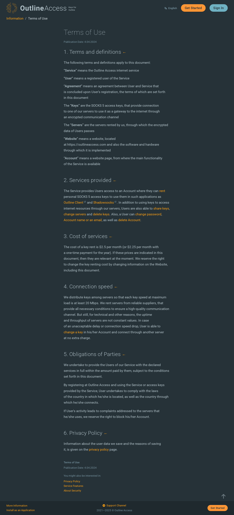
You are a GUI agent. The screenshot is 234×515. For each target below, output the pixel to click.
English (170, 8)
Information (15, 18)
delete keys (101, 214)
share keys (161, 208)
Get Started (193, 8)
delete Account (129, 220)
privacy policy (99, 449)
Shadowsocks (103, 202)
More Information (16, 505)
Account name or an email (83, 220)
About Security (72, 490)
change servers (75, 214)
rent (162, 191)
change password (148, 214)
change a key (73, 332)
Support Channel (114, 506)
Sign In (218, 8)
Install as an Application (20, 510)
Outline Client (73, 202)
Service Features (73, 485)
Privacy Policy (72, 481)
